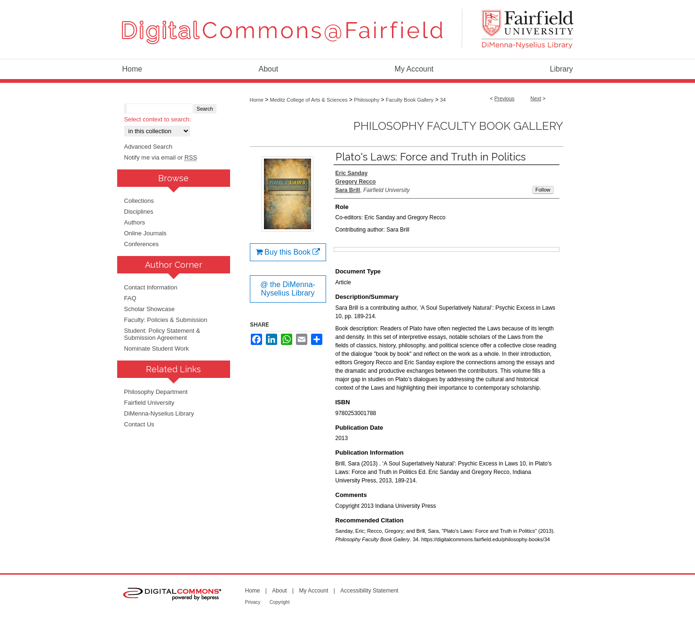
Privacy (253, 602)
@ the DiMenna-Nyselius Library (287, 288)
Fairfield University (149, 402)
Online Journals (145, 233)
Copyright (280, 602)
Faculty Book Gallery (409, 100)
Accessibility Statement (369, 590)
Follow (543, 189)
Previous (505, 98)
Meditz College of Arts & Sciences (309, 100)
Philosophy (366, 100)
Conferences (141, 244)
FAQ (130, 298)
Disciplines (138, 211)
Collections (139, 200)
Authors (134, 222)
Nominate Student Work (156, 348)
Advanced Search (148, 146)
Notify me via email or (160, 157)
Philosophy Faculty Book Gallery (458, 126)
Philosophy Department (156, 391)
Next (535, 98)
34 (443, 100)
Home (257, 100)
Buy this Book (288, 252)
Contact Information (150, 287)
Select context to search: (157, 119)
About (279, 590)
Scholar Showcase (149, 308)
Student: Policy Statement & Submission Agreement (162, 334)
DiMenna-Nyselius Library (159, 413)
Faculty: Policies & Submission (166, 319)
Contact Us (139, 424)
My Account (313, 590)
